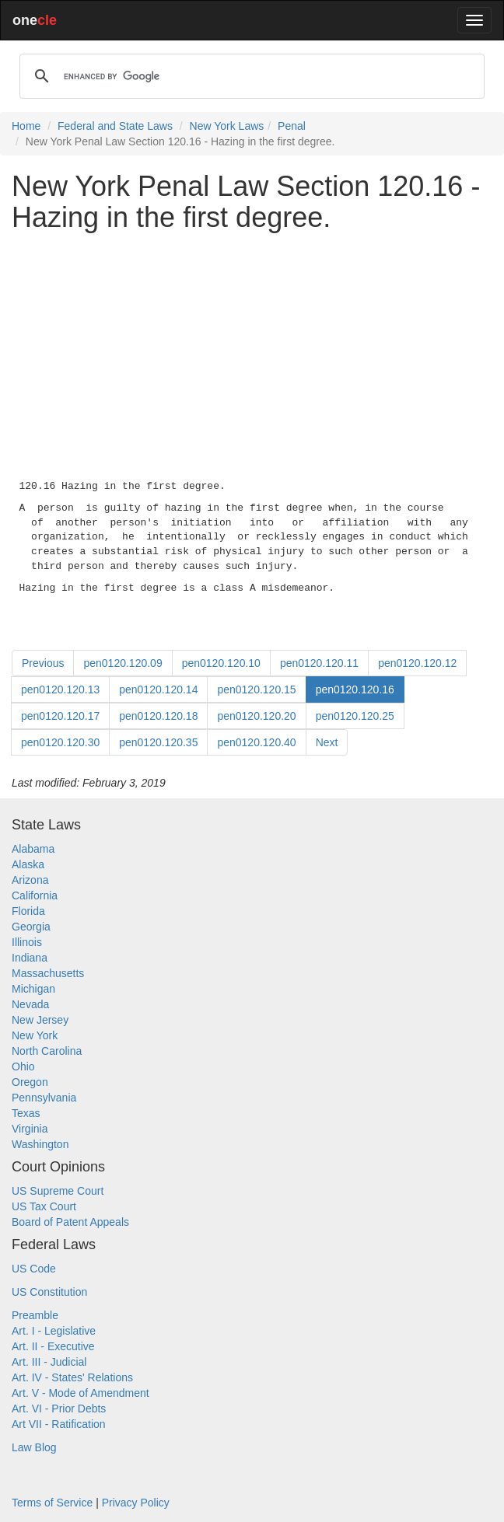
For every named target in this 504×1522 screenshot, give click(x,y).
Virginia (29, 1128)
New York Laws (227, 126)
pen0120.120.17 (60, 716)
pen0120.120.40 (256, 742)
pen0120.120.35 (158, 742)
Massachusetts (48, 973)
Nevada (30, 1004)
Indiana (29, 957)
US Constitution (49, 1292)
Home (26, 126)
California (35, 895)
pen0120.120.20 (256, 716)
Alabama (33, 849)
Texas (26, 1113)
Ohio (23, 1066)
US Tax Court (44, 1206)
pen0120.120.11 (319, 663)
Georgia (31, 926)
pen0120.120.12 (417, 663)
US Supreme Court (57, 1191)
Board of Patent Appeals (70, 1222)
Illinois (27, 942)
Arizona (30, 880)
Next (327, 742)
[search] (250, 76)
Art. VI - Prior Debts (59, 1408)
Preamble (35, 1315)
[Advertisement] (252, 352)
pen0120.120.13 (60, 689)
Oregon (30, 1082)
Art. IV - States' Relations (72, 1377)
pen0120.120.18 (158, 716)
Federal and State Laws (115, 126)
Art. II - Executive (53, 1346)
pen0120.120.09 (122, 663)
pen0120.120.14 (158, 689)
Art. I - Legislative (54, 1331)
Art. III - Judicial (49, 1362)
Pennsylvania (44, 1097)
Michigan (33, 989)
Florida (28, 911)
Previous (43, 663)
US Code (34, 1268)
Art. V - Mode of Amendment (80, 1393)
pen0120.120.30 (60, 742)
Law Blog (34, 1447)
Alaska (28, 864)
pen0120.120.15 (256, 689)
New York (35, 1035)
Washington (40, 1144)
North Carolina (47, 1051)
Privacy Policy (136, 1502)
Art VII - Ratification (59, 1424)
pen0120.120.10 (221, 663)
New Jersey (40, 1020)
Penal (292, 126)
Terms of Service (52, 1502)
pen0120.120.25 (355, 716)
